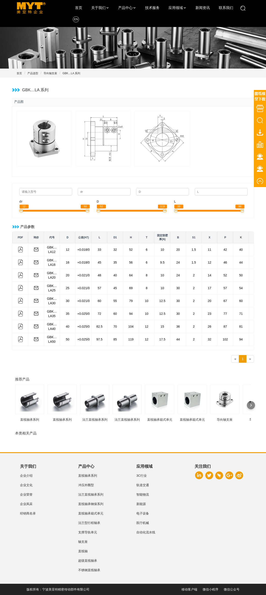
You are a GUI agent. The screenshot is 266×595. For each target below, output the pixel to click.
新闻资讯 (202, 8)
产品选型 (32, 73)
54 (241, 288)
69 (131, 288)
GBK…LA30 (52, 301)
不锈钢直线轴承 (89, 570)
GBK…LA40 (52, 326)
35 (115, 262)
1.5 (194, 249)
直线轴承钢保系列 (90, 504)
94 (131, 313)
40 (241, 249)
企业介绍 (26, 475)
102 (225, 339)
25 (67, 288)
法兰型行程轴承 (89, 523)
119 (130, 339)
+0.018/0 (83, 249)
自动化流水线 (145, 532)
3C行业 (141, 475)
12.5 (162, 301)
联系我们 (226, 8)
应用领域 (175, 8)
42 (225, 249)
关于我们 (98, 8)
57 (99, 288)
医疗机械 (142, 523)
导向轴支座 (50, 73)
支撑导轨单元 (87, 532)
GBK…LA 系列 (71, 73)
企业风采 (26, 504)
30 (178, 288)
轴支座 (83, 542)
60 (99, 301)
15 (162, 326)
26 (209, 326)
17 (209, 288)
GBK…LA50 (52, 339)
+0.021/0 (83, 275)
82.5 (99, 326)
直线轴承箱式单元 (90, 513)
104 (130, 326)
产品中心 (125, 8)
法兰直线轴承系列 (90, 494)
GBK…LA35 (52, 314)
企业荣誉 (26, 494)
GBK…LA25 (52, 288)
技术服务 (152, 8)
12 (67, 249)
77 (225, 313)
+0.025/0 (83, 313)
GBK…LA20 (52, 275)
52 (131, 249)
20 (178, 249)
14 (209, 275)
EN (76, 19)
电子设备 (142, 513)
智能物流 (142, 494)
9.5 (162, 262)
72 (99, 313)
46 (225, 262)
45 (99, 262)
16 (67, 262)
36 (178, 326)
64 (131, 275)
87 (225, 326)
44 (241, 262)
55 (115, 301)
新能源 (141, 504)
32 (115, 249)
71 (241, 313)
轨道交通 (142, 485)
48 (99, 275)
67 (225, 301)
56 (131, 262)
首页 (78, 8)
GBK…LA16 (52, 262)
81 (241, 326)
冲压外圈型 (86, 485)
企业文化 (26, 485)
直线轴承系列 (87, 475)
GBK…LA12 (52, 250)
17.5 (162, 339)
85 (115, 339)
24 (178, 262)
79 (131, 301)
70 (115, 326)
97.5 (99, 339)
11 (209, 249)
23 (209, 313)
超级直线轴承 (87, 560)
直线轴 (83, 551)
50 (241, 275)
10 (162, 249)
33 (99, 249)
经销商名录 (28, 513)
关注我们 (203, 466)
